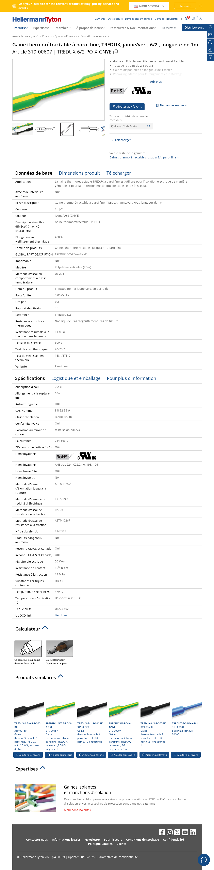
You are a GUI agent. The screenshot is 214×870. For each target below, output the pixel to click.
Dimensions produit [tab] (79, 173)
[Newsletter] (210, 34)
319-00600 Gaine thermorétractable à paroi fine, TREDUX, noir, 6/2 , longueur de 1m (155, 717)
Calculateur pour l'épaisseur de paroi (59, 652)
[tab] (107, 630)
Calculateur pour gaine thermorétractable (28, 652)
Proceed (185, 6)
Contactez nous (37, 839)
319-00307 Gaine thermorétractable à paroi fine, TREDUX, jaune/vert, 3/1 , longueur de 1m (123, 719)
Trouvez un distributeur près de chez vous (129, 118)
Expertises (40, 28)
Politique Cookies (100, 844)
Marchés (62, 28)
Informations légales (66, 839)
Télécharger (120, 140)
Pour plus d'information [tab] (131, 378)
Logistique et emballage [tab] (75, 378)
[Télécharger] (210, 49)
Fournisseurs (113, 839)
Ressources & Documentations (132, 28)
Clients (121, 844)
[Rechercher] (181, 27)
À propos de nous (89, 28)
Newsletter (92, 839)
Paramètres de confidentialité (118, 857)
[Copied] (116, 51)
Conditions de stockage (142, 839)
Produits (19, 28)
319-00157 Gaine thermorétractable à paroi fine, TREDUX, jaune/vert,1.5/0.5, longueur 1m (60, 719)
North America (149, 6)
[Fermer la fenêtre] (200, 6)
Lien (58, 615)
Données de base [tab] (33, 173)
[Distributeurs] (210, 27)
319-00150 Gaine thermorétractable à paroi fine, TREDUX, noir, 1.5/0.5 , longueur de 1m (28, 719)
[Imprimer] (210, 42)
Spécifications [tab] (30, 378)
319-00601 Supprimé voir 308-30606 (186, 712)
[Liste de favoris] (210, 57)
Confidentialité (173, 839)
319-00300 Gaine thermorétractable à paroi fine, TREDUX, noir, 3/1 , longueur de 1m (91, 717)
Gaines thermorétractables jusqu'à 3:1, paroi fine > (144, 157)
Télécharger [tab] (118, 173)
